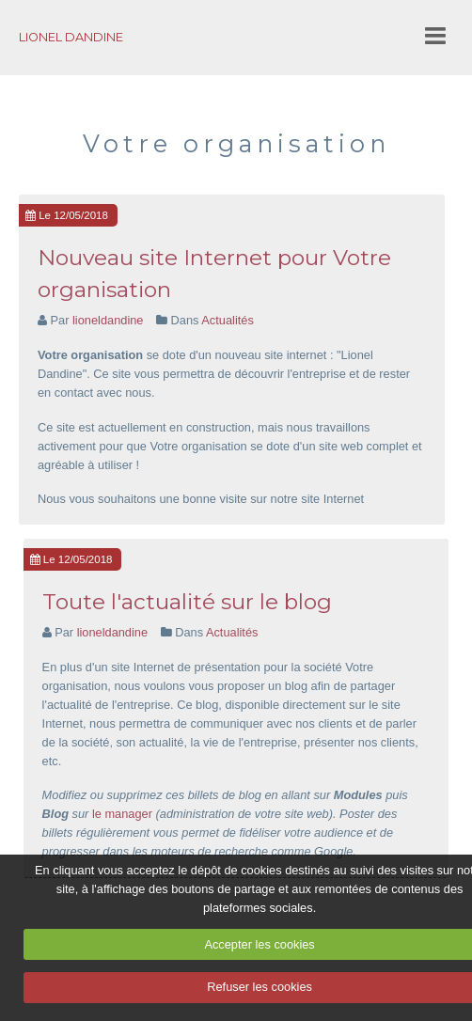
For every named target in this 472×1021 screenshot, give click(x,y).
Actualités (227, 320)
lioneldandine (107, 320)
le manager (122, 814)
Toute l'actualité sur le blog (187, 602)
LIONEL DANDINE (71, 37)
